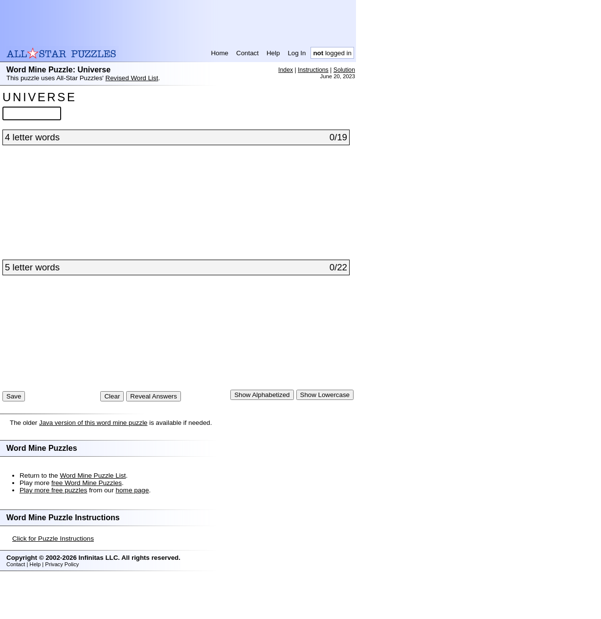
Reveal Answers (153, 435)
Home (219, 53)
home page (132, 529)
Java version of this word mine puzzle (93, 461)
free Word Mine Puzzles (86, 522)
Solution (344, 69)
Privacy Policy (62, 603)
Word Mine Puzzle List (93, 514)
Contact (247, 53)
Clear (112, 435)
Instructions (313, 69)
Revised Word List (132, 78)
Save (13, 435)
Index (285, 69)
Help (273, 53)
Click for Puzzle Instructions (53, 577)
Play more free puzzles (53, 529)
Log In (297, 53)
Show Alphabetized (261, 434)
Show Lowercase (325, 434)
